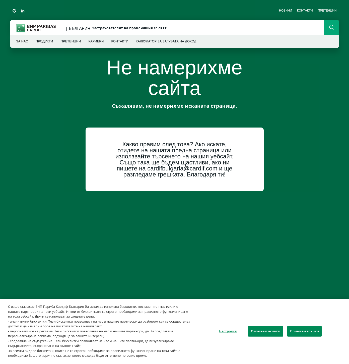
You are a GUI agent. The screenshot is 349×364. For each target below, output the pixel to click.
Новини (285, 10)
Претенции (327, 10)
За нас (22, 41)
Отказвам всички (265, 331)
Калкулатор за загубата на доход (166, 41)
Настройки (228, 331)
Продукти (44, 41)
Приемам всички (304, 331)
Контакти (305, 10)
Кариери (96, 41)
